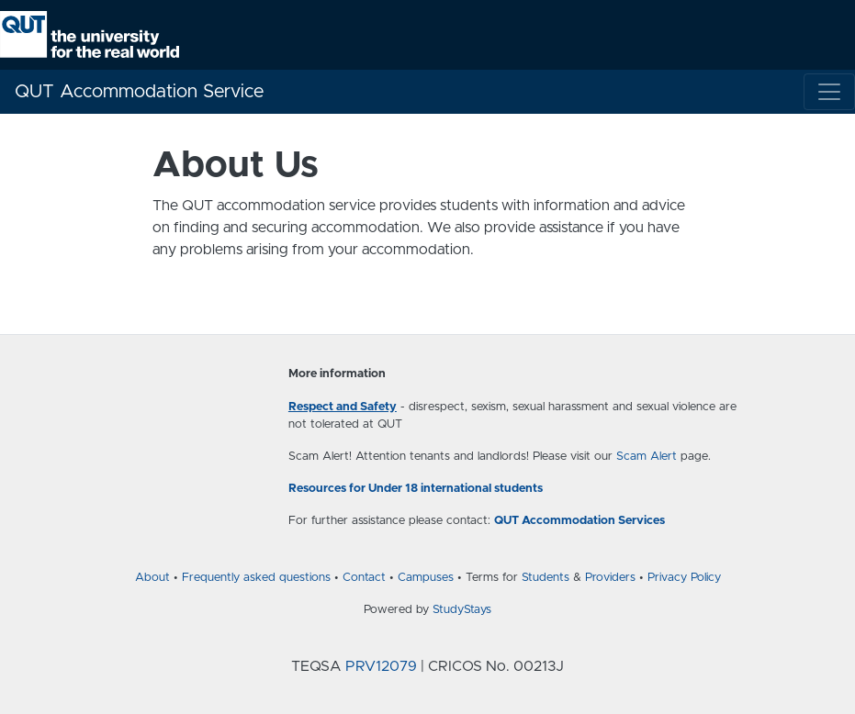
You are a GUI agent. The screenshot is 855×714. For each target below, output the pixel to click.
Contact (364, 578)
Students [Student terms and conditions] (545, 578)
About (152, 578)
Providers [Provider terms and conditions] (610, 578)
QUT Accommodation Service (139, 92)
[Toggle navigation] (829, 91)
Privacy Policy (684, 578)
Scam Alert (646, 457)
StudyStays (462, 610)
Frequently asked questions (256, 578)
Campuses (426, 578)
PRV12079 (381, 666)
